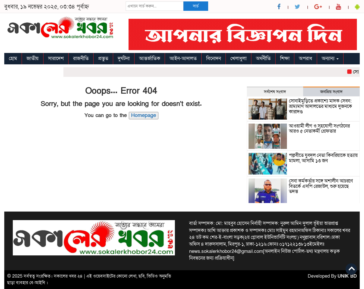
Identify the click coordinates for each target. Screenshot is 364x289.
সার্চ (195, 6)
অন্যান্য (330, 58)
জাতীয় (32, 58)
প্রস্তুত (103, 58)
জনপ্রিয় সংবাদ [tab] (331, 92)
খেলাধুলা (238, 58)
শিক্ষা (284, 58)
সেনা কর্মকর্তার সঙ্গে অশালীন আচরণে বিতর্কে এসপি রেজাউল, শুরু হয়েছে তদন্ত (321, 186)
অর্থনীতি (263, 58)
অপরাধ (305, 58)
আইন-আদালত (183, 58)
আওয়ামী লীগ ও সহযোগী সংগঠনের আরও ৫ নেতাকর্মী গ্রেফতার (319, 129)
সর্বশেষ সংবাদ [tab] (275, 92)
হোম (13, 58)
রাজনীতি (81, 58)
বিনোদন (213, 58)
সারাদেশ (56, 58)
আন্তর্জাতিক (149, 58)
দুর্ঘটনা (124, 58)
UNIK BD (347, 276)
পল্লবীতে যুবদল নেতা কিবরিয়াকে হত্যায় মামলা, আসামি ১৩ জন (323, 158)
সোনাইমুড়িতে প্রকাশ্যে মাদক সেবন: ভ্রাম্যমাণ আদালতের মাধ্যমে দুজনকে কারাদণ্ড (320, 106)
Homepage (143, 115)
